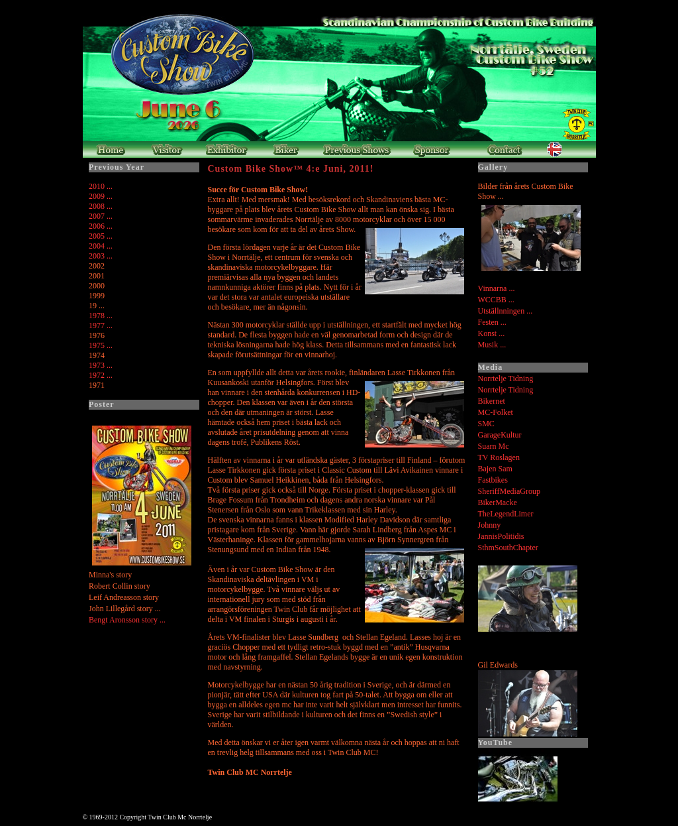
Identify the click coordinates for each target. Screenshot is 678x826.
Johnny (489, 525)
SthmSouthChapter (508, 547)
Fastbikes (493, 480)
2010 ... (101, 186)
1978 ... (101, 315)
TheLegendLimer (506, 513)
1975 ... (101, 345)
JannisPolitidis (501, 536)
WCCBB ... (496, 299)
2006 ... (101, 226)
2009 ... (101, 196)
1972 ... (101, 375)
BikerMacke (497, 502)
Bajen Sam (495, 468)
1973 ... (101, 365)
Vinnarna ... (496, 288)
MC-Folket (495, 412)
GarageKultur (500, 435)
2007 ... (101, 216)
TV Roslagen (499, 457)
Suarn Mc (493, 446)
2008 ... (101, 206)
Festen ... (492, 322)
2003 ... (101, 256)
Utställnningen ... (505, 311)
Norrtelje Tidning (506, 378)
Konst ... (491, 333)
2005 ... (101, 236)
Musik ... (492, 344)
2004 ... (101, 246)
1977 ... (101, 325)
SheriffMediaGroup (509, 491)
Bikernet (491, 401)
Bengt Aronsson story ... (127, 619)
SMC (486, 423)
